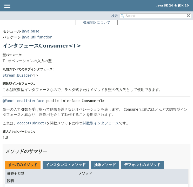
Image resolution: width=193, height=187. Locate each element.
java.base (30, 31)
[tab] (23, 165)
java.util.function (37, 37)
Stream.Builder (17, 75)
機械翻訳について (96, 22)
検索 (114, 16)
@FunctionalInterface (23, 101)
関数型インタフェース (101, 123)
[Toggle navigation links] (7, 6)
